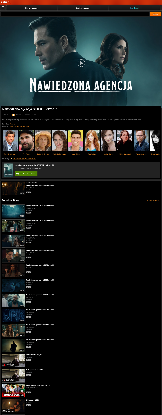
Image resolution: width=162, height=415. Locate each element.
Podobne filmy (10, 200)
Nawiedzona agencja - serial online (24, 159)
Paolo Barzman (14, 126)
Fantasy (27, 115)
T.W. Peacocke (25, 126)
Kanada (12, 124)
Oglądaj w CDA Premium (26, 174)
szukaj (155, 14)
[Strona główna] (6, 2)
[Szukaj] (75, 14)
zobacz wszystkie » (153, 200)
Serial (34, 115)
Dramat (18, 115)
